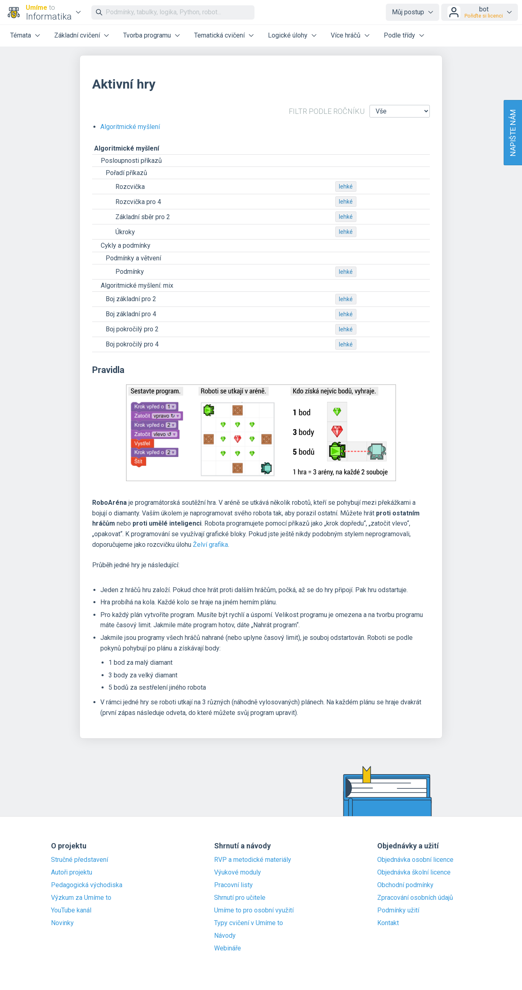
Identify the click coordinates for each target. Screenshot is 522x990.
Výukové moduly (237, 872)
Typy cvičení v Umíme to (248, 923)
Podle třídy (399, 35)
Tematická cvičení (219, 35)
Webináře (227, 948)
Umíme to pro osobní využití (254, 910)
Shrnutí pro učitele (239, 897)
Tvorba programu (147, 35)
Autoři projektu (71, 872)
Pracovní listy (233, 885)
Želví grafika (210, 544)
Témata (20, 35)
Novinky (62, 923)
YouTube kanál (71, 910)
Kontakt (388, 923)
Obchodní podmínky (405, 885)
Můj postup (408, 12)
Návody (225, 935)
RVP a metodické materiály (252, 859)
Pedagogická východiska (86, 885)
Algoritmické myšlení (130, 127)
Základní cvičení (77, 35)
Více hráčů (346, 35)
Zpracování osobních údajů (415, 897)
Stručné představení (79, 859)
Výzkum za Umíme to (81, 897)
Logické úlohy (287, 35)
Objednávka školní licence (414, 872)
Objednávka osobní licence (415, 859)
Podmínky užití (398, 910)
